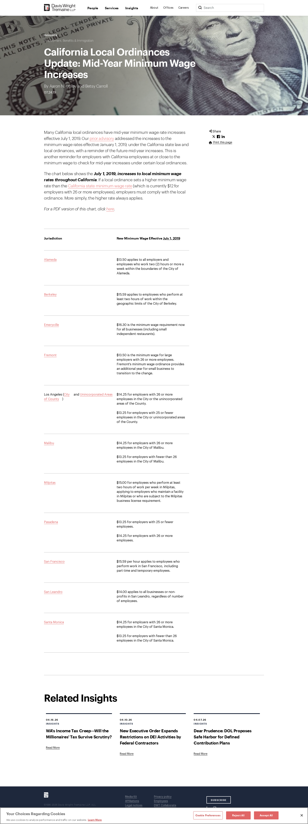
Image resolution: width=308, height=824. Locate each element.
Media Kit (131, 796)
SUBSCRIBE (219, 800)
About (154, 7)
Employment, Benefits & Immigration (69, 40)
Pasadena (51, 522)
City (67, 394)
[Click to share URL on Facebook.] (218, 137)
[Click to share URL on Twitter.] (213, 137)
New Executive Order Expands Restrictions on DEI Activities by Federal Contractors (150, 736)
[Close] (301, 815)
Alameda (50, 259)
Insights (131, 8)
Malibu (49, 443)
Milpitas (50, 482)
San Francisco (54, 561)
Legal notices (133, 805)
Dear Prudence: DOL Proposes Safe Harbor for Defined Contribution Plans (222, 736)
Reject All (238, 815)
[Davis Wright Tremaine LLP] (60, 8)
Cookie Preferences (208, 815)
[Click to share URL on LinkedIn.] (223, 137)
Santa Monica (54, 622)
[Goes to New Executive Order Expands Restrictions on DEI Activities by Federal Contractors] (127, 754)
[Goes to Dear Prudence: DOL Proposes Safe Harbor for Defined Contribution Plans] (200, 754)
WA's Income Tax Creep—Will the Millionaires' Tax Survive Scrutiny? (79, 733)
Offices (168, 7)
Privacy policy (162, 796)
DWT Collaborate (165, 805)
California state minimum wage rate (100, 186)
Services (112, 8)
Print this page (222, 142)
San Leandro (53, 592)
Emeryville (51, 324)
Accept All (266, 815)
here (110, 209)
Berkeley (50, 294)
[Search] (200, 8)
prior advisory (102, 139)
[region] (154, 815)
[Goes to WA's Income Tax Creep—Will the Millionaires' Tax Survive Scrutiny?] (53, 748)
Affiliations (132, 801)
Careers (183, 7)
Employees (161, 801)
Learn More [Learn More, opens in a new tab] (95, 819)
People (92, 8)
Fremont (50, 355)
